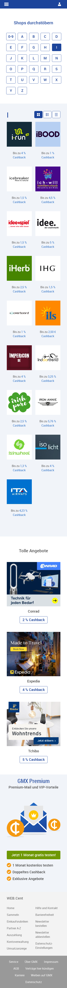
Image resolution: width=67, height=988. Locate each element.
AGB (16, 968)
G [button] (34, 47)
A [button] (22, 36)
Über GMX (31, 962)
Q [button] (34, 69)
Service (13, 962)
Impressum (51, 962)
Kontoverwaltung (18, 942)
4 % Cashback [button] (34, 689)
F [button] (22, 47)
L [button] (34, 58)
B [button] (34, 36)
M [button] (45, 58)
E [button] (11, 47)
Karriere (19, 975)
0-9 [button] (10, 36)
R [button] (45, 69)
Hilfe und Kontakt (46, 908)
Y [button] (11, 90)
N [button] (56, 58)
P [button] (22, 69)
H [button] (45, 47)
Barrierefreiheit (44, 915)
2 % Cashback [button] (34, 619)
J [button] (11, 58)
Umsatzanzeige (17, 948)
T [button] (11, 79)
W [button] (45, 79)
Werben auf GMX (41, 975)
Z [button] (22, 90)
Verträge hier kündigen (39, 968)
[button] (38, 114)
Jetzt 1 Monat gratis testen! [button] (33, 855)
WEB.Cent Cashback (33, 4)
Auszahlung (14, 935)
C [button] (45, 36)
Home (10, 908)
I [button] (56, 47)
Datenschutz (33, 982)
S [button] (56, 69)
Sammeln (13, 915)
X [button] (56, 79)
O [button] (11, 69)
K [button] (22, 58)
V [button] (34, 79)
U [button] (22, 79)
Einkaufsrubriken (17, 921)
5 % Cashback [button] (34, 759)
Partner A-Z (14, 928)
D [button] (56, 36)
